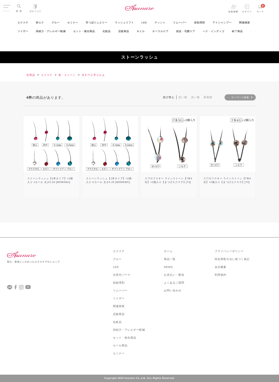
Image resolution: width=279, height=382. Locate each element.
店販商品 (123, 32)
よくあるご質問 (174, 282)
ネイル (141, 32)
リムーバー (180, 23)
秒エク (40, 23)
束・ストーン (67, 74)
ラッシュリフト (124, 23)
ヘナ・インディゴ (213, 32)
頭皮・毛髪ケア (185, 32)
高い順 (195, 97)
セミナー (72, 23)
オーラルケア (160, 32)
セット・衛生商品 (84, 32)
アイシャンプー (222, 23)
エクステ (22, 23)
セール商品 (120, 345)
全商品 (30, 74)
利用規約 (220, 274)
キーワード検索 (240, 97)
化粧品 (106, 32)
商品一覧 (170, 259)
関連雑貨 (244, 23)
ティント (160, 23)
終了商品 (237, 32)
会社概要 (220, 267)
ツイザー (22, 32)
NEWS (168, 267)
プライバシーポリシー (229, 251)
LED (144, 23)
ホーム (168, 251)
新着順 (208, 97)
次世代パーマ (121, 274)
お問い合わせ (172, 290)
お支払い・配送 (174, 274)
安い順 (182, 97)
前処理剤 (199, 23)
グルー (56, 23)
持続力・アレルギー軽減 (51, 32)
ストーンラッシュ (93, 74)
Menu (6, 5)
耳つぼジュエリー (96, 23)
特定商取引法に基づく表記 (232, 259)
